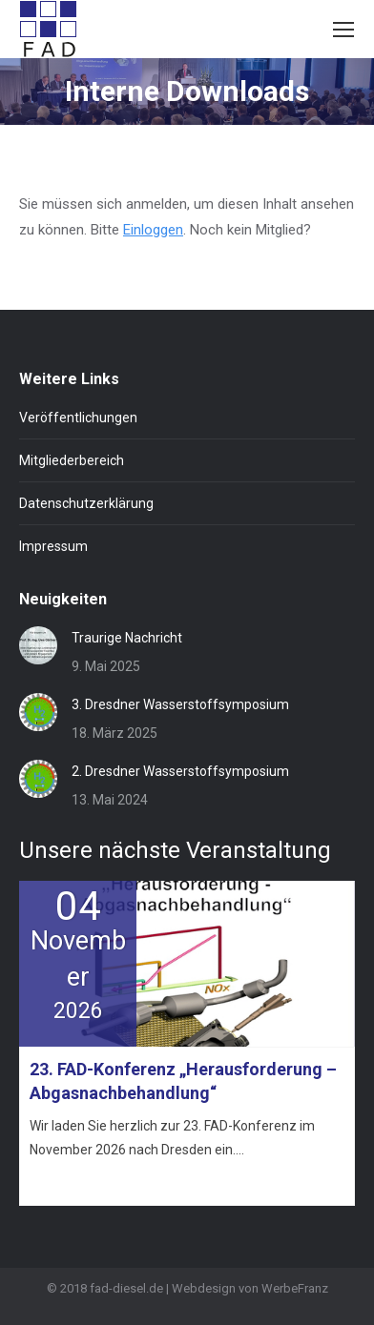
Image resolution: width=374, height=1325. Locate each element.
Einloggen (153, 229)
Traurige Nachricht (127, 637)
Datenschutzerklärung (86, 503)
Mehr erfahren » (72, 1183)
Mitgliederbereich (71, 460)
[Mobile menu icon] (343, 29)
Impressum (53, 546)
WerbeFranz (294, 1288)
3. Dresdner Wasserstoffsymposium (180, 704)
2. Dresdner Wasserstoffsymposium (180, 771)
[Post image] (38, 645)
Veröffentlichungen (78, 417)
